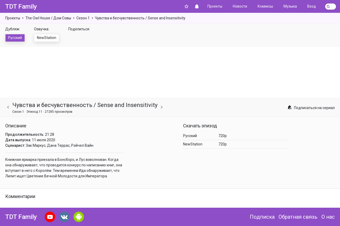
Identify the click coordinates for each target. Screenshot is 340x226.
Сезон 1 (83, 18)
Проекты (214, 6)
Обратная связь (298, 217)
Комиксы (265, 6)
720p (222, 136)
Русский (15, 38)
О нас (328, 217)
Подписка (262, 217)
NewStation (46, 38)
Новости (240, 6)
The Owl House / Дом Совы (48, 18)
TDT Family (21, 6)
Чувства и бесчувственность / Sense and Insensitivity (140, 18)
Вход (311, 6)
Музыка (290, 6)
